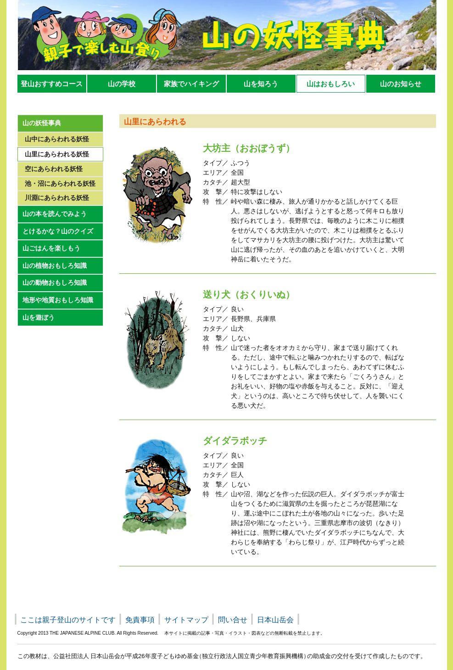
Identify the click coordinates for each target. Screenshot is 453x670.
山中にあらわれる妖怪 (57, 139)
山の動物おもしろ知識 (54, 282)
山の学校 (121, 84)
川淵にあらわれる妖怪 (57, 197)
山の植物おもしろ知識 (54, 265)
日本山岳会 (275, 620)
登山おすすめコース (52, 84)
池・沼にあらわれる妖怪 (60, 183)
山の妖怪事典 (41, 123)
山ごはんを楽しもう (51, 248)
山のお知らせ (400, 84)
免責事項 (140, 620)
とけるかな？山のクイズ (57, 231)
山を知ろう (261, 84)
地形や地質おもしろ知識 (57, 300)
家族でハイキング (191, 84)
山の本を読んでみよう (54, 213)
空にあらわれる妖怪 (54, 168)
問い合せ (232, 620)
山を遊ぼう (38, 317)
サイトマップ (186, 620)
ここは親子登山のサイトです (68, 620)
